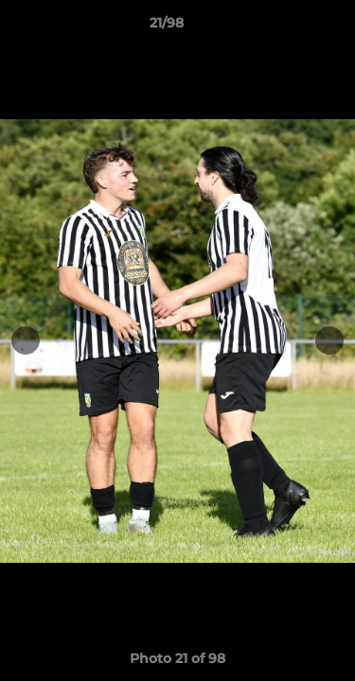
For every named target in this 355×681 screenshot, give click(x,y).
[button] (286, 27)
